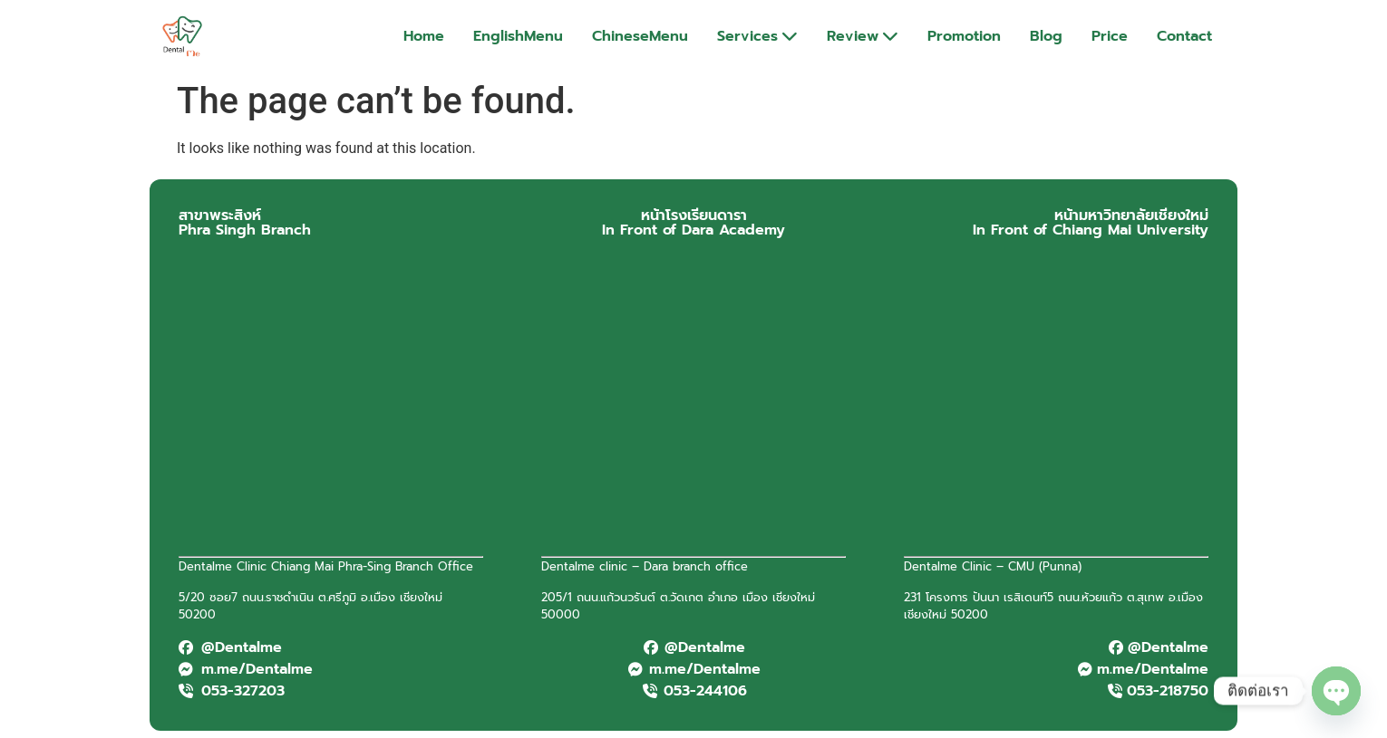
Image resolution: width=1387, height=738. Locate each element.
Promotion (964, 36)
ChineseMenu (640, 36)
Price (1109, 36)
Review (862, 36)
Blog (1046, 36)
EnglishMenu (518, 36)
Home (423, 36)
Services (757, 36)
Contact (1184, 36)
